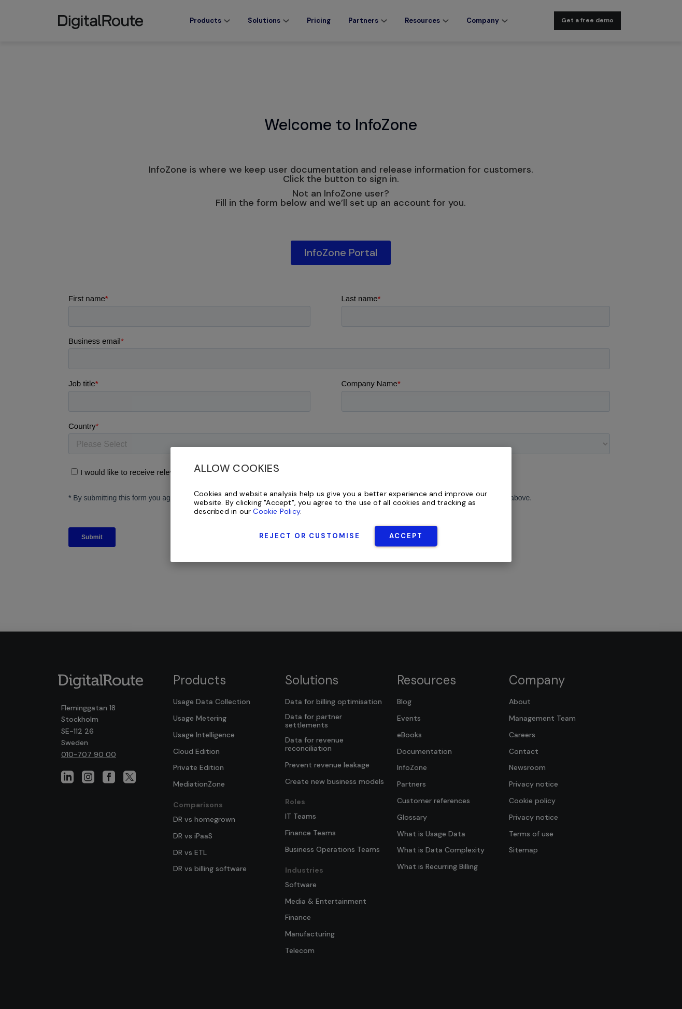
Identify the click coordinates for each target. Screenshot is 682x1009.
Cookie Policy (276, 511)
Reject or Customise (309, 535)
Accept (406, 535)
